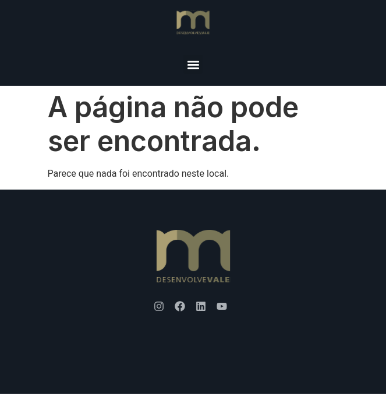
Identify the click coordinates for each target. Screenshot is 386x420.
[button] (193, 64)
